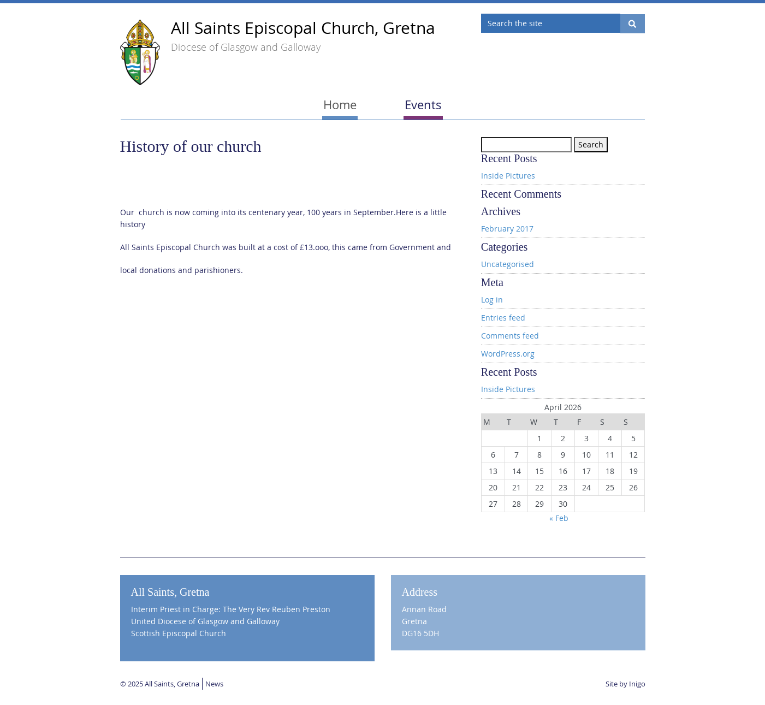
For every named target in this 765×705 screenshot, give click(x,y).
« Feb (558, 518)
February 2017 (507, 228)
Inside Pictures (508, 175)
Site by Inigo (625, 684)
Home (340, 104)
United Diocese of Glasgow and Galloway (205, 621)
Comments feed (510, 335)
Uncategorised (507, 264)
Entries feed (503, 317)
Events (423, 104)
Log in (492, 299)
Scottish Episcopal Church (178, 633)
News (214, 684)
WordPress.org (508, 353)
